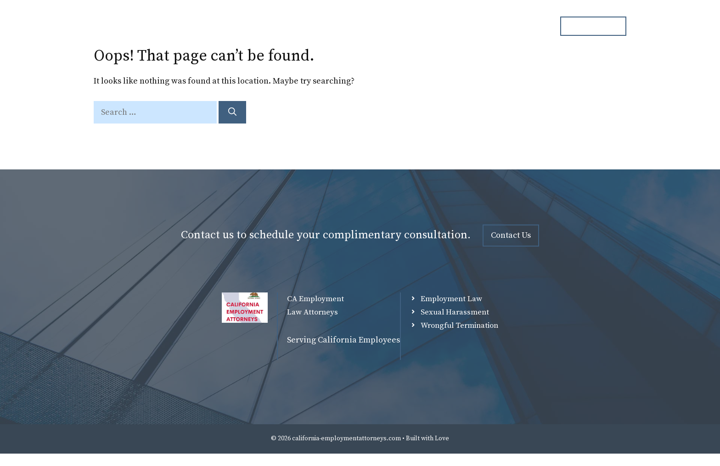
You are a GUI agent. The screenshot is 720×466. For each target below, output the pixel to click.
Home (308, 26)
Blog (482, 26)
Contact (525, 26)
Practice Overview (423, 26)
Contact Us (511, 235)
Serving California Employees (343, 340)
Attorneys (356, 26)
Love (442, 438)
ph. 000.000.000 (593, 25)
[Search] (232, 112)
